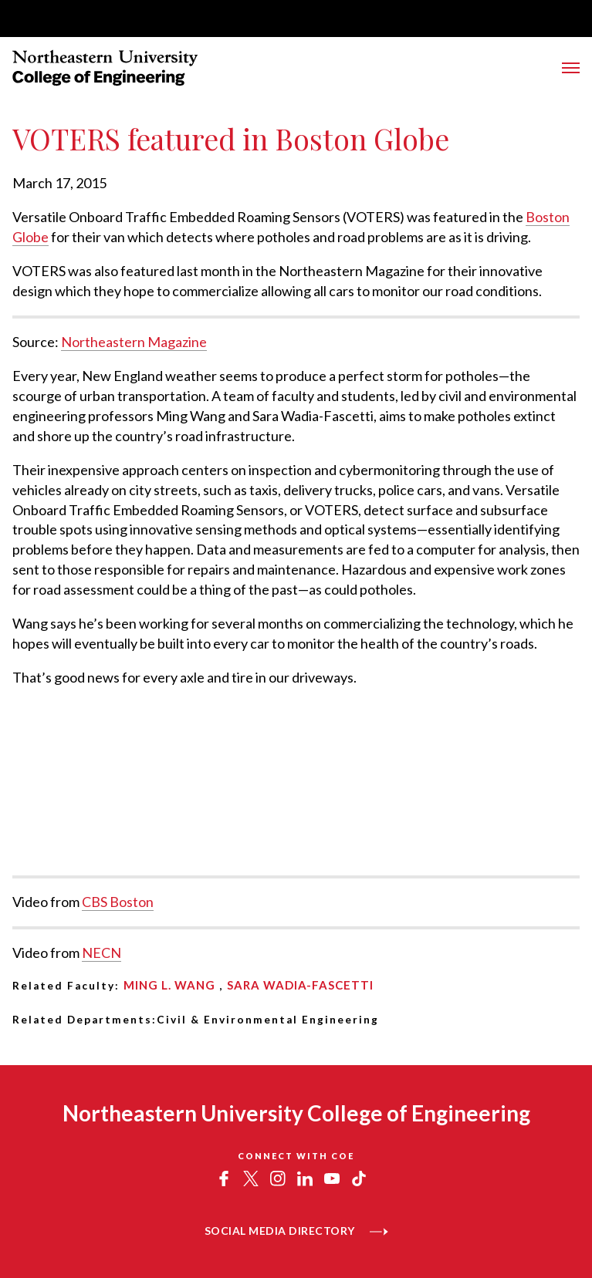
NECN (101, 952)
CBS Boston (118, 901)
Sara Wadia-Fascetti (300, 985)
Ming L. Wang (169, 985)
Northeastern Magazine (134, 341)
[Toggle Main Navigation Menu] (571, 68)
